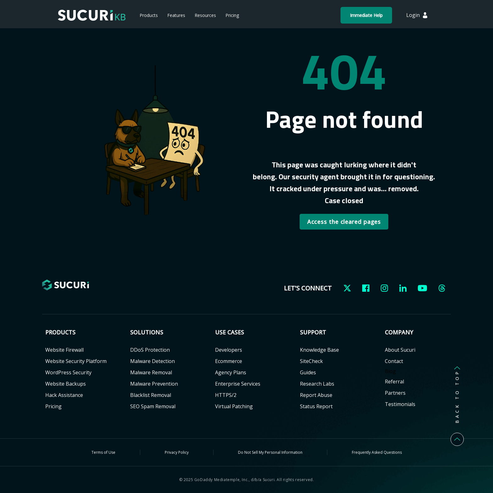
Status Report (316, 406)
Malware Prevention (154, 383)
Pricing (232, 15)
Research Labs (317, 383)
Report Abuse (316, 395)
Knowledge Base (319, 349)
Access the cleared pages (344, 221)
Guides (308, 372)
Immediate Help (366, 15)
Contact (394, 361)
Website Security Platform (76, 361)
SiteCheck (311, 361)
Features (176, 15)
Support (313, 332)
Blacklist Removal (150, 395)
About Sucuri (400, 349)
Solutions (146, 332)
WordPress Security (68, 372)
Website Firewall (64, 349)
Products (149, 15)
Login (413, 15)
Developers (228, 349)
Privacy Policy (177, 452)
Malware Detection (152, 361)
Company (399, 332)
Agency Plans (230, 372)
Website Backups (65, 383)
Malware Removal (151, 372)
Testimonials (400, 404)
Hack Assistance (64, 395)
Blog (390, 371)
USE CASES (229, 332)
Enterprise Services (237, 383)
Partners (395, 392)
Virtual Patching (234, 406)
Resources (205, 15)
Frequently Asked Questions (377, 452)
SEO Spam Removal (152, 406)
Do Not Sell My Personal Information (270, 452)
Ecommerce (228, 361)
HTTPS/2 (225, 395)
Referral (394, 381)
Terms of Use (103, 452)
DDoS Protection (150, 349)
